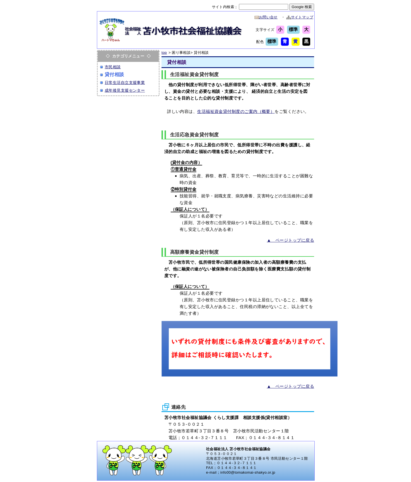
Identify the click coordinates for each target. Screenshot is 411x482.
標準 (293, 29)
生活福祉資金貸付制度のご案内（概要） (236, 111)
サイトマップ (299, 17)
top (164, 52)
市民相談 (113, 67)
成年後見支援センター (125, 90)
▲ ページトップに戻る (290, 240)
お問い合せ (266, 17)
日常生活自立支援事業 (125, 82)
